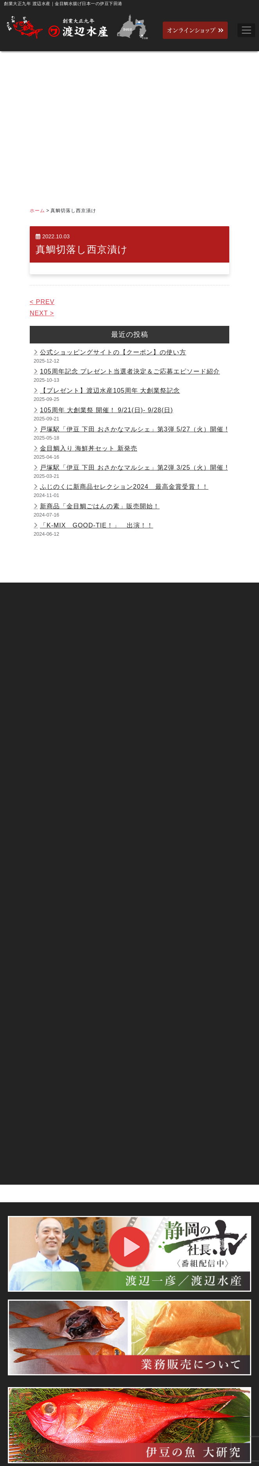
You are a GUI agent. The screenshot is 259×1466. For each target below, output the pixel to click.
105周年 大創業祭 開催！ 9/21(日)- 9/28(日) (106, 410)
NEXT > (42, 313)
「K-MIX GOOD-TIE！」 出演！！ (96, 525)
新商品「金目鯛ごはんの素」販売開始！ (100, 506)
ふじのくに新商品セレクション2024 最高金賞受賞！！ (124, 486)
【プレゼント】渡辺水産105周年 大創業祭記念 (110, 390)
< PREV (42, 302)
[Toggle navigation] (246, 30)
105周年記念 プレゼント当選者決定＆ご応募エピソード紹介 (130, 371)
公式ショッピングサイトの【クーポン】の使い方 (113, 352)
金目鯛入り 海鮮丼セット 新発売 (88, 448)
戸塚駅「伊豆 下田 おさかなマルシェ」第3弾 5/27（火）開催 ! (134, 429)
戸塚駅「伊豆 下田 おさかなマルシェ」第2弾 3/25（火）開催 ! (134, 467)
